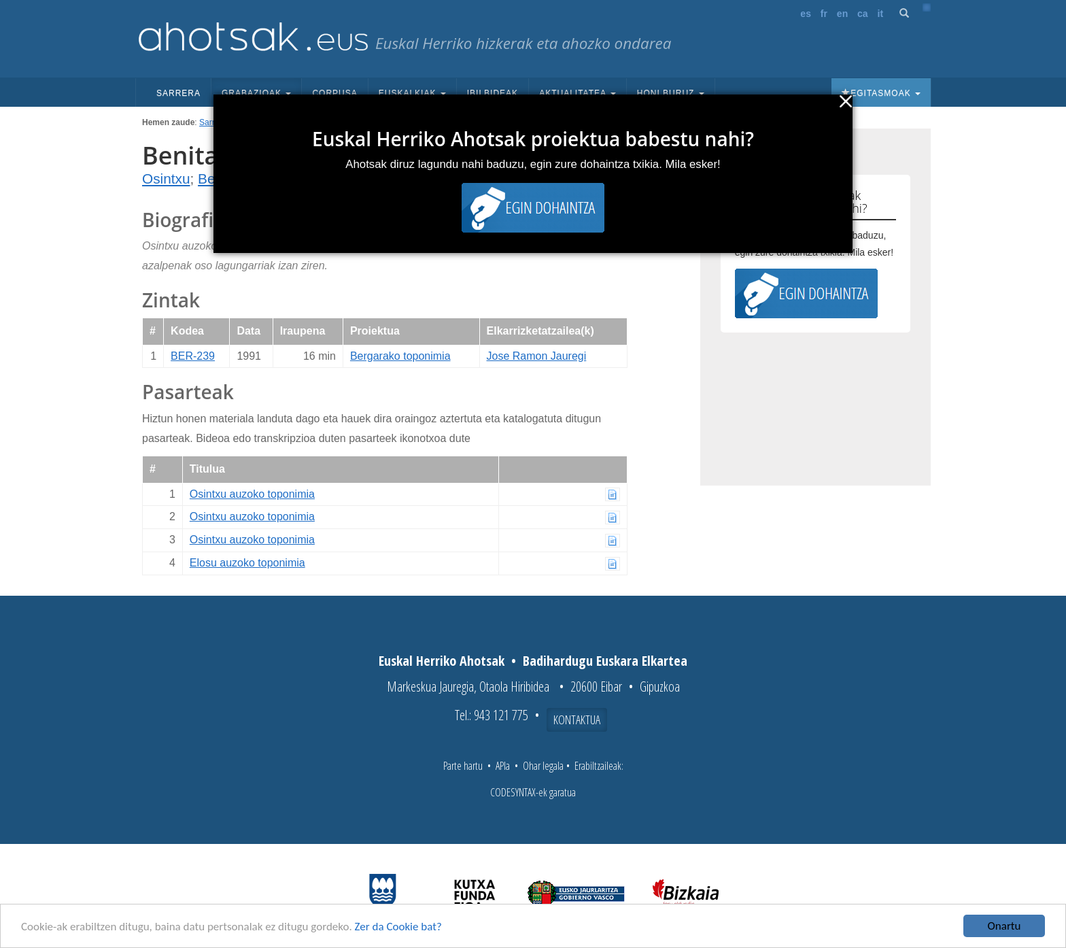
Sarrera (178, 93)
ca (862, 13)
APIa (503, 765)
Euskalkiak (412, 93)
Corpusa (334, 93)
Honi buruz (670, 93)
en (842, 13)
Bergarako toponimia (400, 356)
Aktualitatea (577, 93)
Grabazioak (256, 93)
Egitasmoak (881, 93)
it (881, 13)
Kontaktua (576, 719)
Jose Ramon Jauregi (537, 356)
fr (824, 13)
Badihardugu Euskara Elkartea (605, 660)
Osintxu (166, 178)
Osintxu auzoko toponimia (252, 494)
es (805, 13)
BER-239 (193, 356)
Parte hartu (463, 765)
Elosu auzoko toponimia (247, 563)
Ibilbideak (492, 93)
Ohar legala (543, 765)
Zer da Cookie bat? (398, 928)
